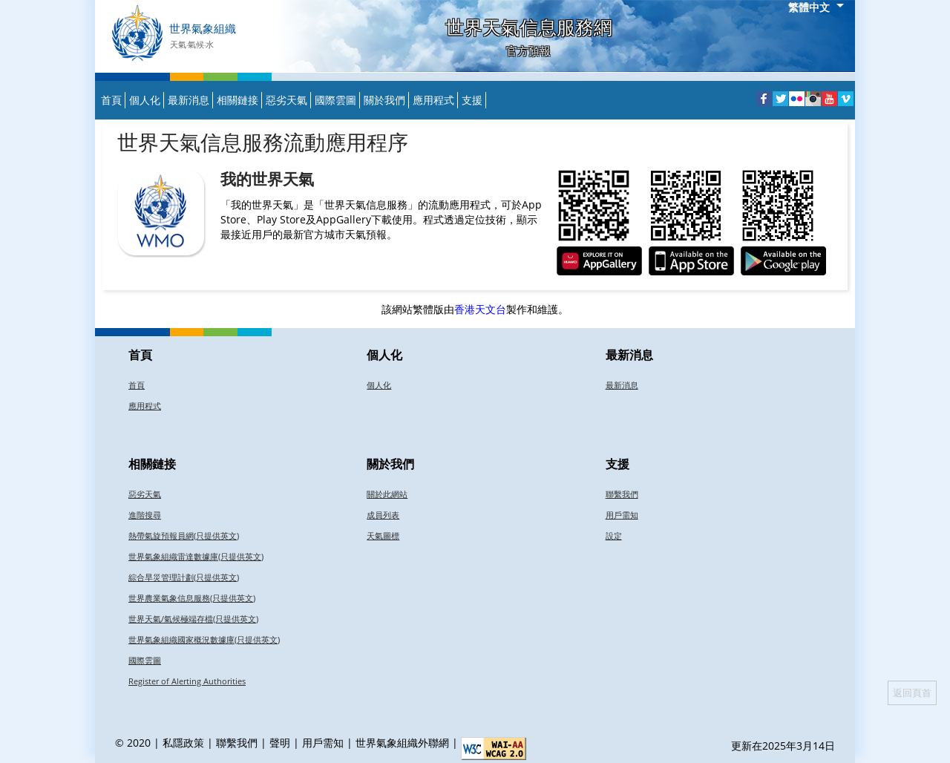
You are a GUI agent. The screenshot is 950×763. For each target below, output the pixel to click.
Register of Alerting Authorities (187, 681)
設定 (614, 535)
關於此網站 (387, 494)
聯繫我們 (622, 494)
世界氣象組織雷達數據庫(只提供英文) (195, 556)
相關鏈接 (237, 100)
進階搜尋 (144, 514)
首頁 (111, 100)
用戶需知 (622, 514)
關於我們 (384, 100)
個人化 (144, 100)
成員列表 (383, 514)
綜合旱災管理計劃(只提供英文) (183, 577)
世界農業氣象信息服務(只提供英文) (191, 597)
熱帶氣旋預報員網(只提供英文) (183, 535)
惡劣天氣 (286, 100)
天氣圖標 (383, 535)
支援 (472, 100)
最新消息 (188, 100)
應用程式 (433, 100)
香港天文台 (480, 309)
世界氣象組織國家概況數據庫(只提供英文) (204, 639)
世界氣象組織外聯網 (402, 743)
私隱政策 (183, 743)
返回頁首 (912, 692)
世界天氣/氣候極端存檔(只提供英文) (193, 618)
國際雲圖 (335, 100)
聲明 (279, 743)
